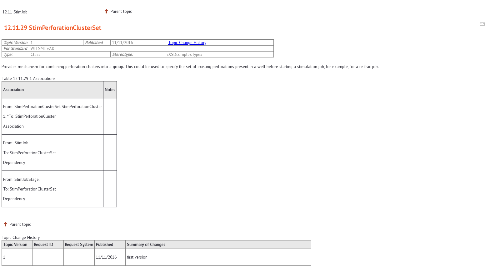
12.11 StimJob (15, 12)
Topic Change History (187, 42)
